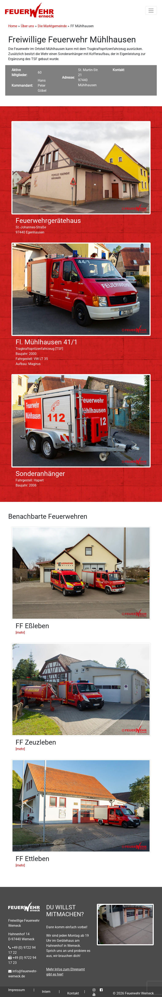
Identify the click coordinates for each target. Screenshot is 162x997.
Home (12, 26)
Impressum (16, 990)
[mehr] (20, 633)
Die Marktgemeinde (52, 26)
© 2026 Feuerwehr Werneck (133, 993)
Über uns (27, 26)
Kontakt (73, 993)
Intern (46, 992)
